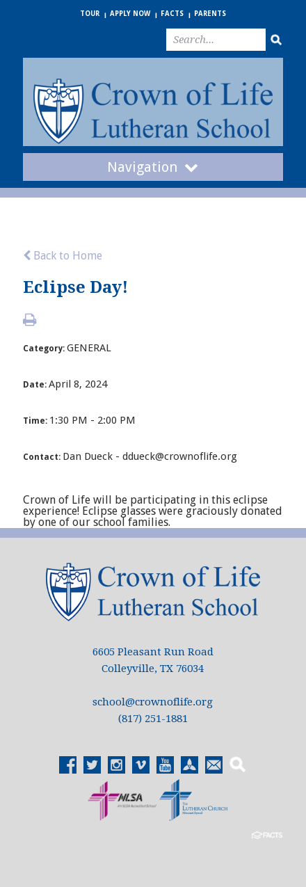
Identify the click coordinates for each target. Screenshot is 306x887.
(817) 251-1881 (153, 718)
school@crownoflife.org (152, 702)
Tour (89, 13)
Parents (210, 13)
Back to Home (62, 255)
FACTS (172, 13)
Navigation (152, 167)
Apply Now (130, 13)
